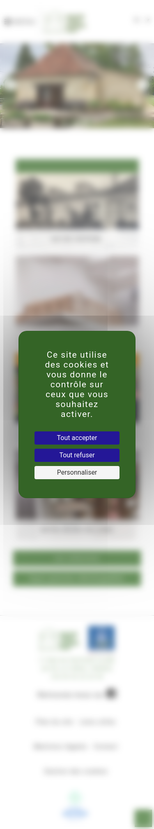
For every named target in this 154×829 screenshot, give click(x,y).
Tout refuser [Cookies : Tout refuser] (76, 455)
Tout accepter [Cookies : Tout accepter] (77, 438)
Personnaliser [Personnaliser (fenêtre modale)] (77, 472)
